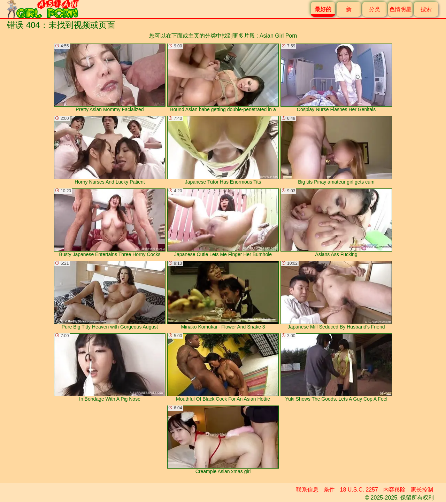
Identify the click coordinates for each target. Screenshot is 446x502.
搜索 (426, 9)
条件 (329, 490)
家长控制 (422, 490)
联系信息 (307, 490)
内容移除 (394, 490)
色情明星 (400, 9)
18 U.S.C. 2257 (359, 490)
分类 (374, 9)
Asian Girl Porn (278, 36)
